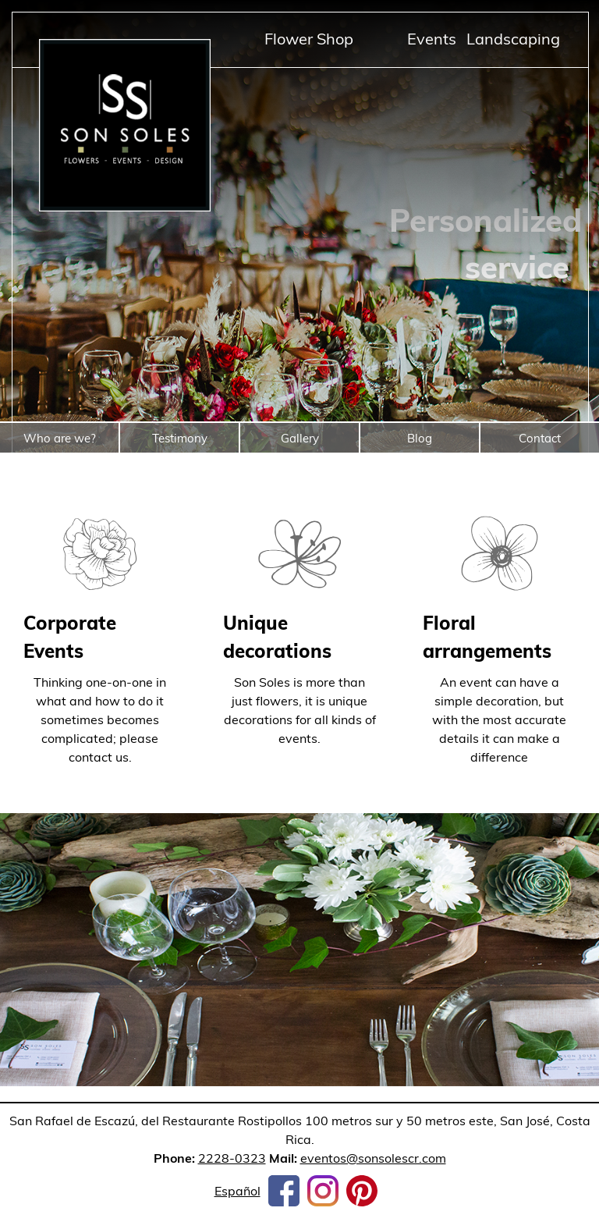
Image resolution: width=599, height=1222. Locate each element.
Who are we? (59, 438)
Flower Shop (308, 38)
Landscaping (513, 38)
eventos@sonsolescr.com (373, 1158)
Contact (540, 438)
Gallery (300, 438)
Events (431, 38)
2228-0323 (232, 1158)
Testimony (179, 438)
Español (237, 1191)
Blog (419, 438)
